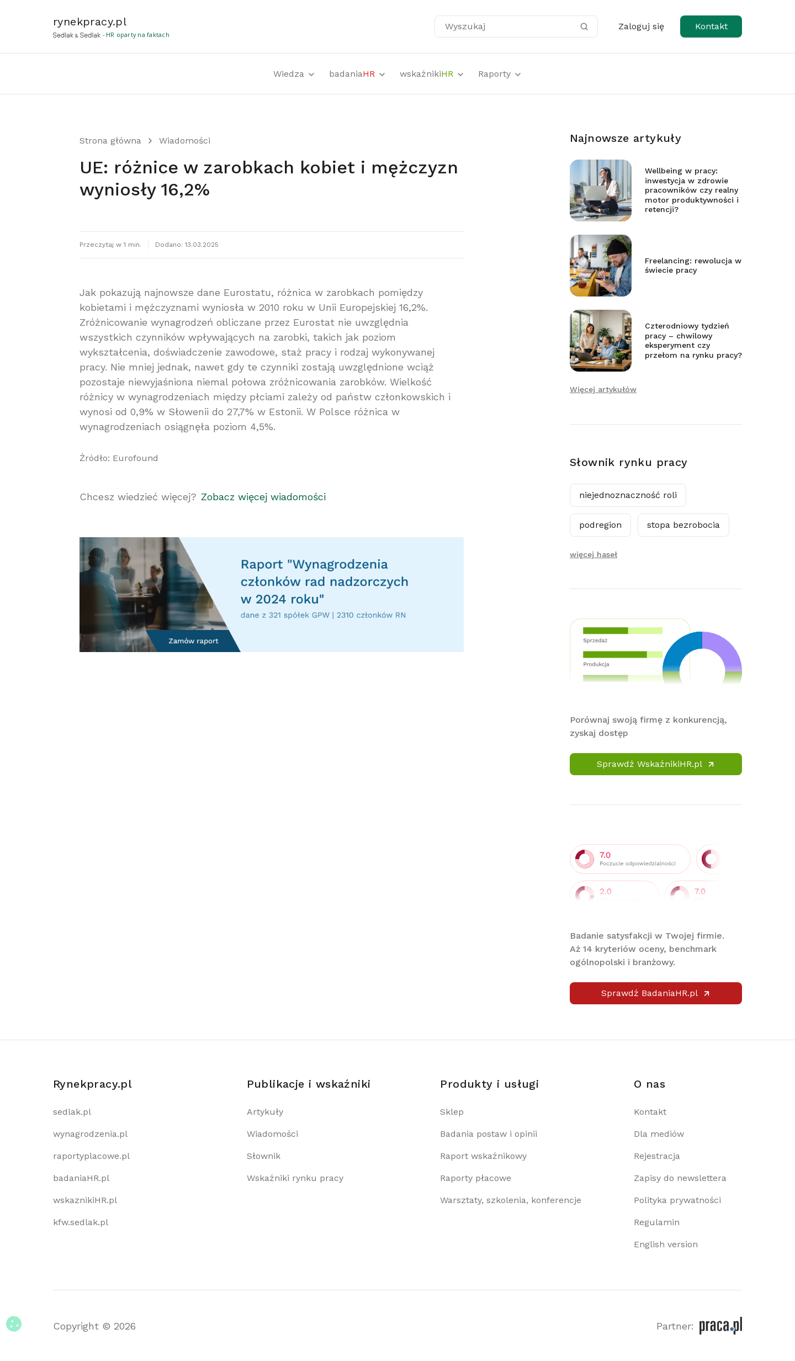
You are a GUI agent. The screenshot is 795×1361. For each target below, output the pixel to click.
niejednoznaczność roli (628, 495)
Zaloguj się (641, 26)
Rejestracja (657, 1156)
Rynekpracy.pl (92, 1083)
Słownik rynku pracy (629, 462)
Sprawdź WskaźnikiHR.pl (656, 764)
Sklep (452, 1111)
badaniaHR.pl (81, 1178)
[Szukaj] (584, 26)
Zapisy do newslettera (680, 1178)
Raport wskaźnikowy (483, 1156)
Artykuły (265, 1111)
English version (666, 1244)
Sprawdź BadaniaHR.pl (656, 993)
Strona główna (110, 140)
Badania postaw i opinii (488, 1134)
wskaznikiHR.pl (85, 1200)
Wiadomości (184, 140)
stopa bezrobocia (683, 525)
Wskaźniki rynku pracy (295, 1178)
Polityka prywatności (677, 1200)
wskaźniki (432, 73)
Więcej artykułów (603, 389)
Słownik (263, 1156)
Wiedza (294, 73)
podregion (600, 525)
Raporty (500, 73)
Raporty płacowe (475, 1178)
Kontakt (711, 26)
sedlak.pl (72, 1111)
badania (357, 73)
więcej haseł (593, 554)
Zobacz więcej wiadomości (263, 496)
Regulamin (657, 1222)
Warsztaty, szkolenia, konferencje (510, 1200)
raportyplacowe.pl (91, 1156)
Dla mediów (659, 1134)
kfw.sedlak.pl (80, 1222)
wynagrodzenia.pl (90, 1134)
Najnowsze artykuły (625, 138)
